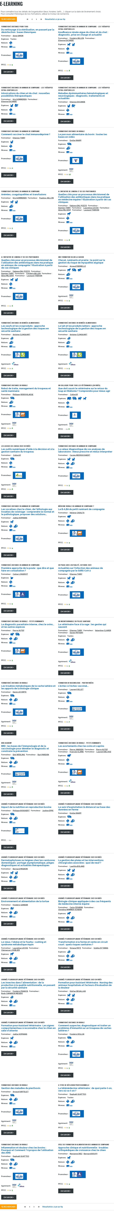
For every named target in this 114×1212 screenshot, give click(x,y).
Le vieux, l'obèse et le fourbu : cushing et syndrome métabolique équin (23, 943)
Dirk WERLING (19, 755)
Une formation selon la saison (71, 257)
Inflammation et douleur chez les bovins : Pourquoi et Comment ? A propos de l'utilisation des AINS (27, 1150)
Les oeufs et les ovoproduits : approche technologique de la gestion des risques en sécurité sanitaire (25, 328)
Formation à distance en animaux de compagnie (20, 131)
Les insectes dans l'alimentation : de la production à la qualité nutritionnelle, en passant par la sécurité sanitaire (28, 985)
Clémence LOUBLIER (10, 950)
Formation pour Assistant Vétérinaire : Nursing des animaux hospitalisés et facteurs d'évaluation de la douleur (85, 985)
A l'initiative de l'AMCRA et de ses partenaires (77, 191)
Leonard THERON (91, 210)
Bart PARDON (43, 755)
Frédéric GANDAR (20, 905)
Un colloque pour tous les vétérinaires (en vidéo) (79, 385)
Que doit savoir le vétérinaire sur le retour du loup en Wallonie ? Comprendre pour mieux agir (84, 389)
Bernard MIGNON (20, 869)
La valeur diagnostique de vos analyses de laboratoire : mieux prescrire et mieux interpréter (85, 450)
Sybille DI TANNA (101, 948)
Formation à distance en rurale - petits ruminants (22, 621)
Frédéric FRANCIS (20, 991)
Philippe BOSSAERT (21, 811)
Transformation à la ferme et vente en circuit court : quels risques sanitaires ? (83, 943)
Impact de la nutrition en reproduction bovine (26, 807)
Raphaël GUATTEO (78, 1094)
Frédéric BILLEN (77, 38)
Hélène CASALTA (77, 513)
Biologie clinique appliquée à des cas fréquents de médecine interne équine (84, 902)
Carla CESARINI (76, 907)
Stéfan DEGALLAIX (78, 991)
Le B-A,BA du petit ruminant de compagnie (81, 509)
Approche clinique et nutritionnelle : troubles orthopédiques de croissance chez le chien (83, 1148)
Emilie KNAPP (75, 140)
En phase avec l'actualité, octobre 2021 (74, 565)
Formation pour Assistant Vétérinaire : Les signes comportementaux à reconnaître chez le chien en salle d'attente (28, 1028)
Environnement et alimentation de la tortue (25, 901)
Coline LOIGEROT (20, 574)
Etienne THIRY (19, 138)
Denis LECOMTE (19, 692)
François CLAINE (77, 752)
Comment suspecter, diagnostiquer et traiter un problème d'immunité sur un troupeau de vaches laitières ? (84, 1028)
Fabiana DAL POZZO (78, 206)
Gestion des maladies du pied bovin (20, 1088)
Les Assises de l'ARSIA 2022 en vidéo (15, 446)
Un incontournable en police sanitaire (74, 621)
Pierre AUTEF (18, 630)
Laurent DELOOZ (103, 752)
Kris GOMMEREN (20, 99)
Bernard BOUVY (91, 1154)
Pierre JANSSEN (76, 750)
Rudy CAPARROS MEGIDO (12, 993)
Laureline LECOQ (90, 208)
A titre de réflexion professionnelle (73, 1085)
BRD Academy (6, 743)
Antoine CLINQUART (21, 335)
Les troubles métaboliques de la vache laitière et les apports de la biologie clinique (28, 687)
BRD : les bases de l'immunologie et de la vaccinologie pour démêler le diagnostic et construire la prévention (25, 748)
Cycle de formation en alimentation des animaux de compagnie (83, 1144)
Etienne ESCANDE (66, 40)
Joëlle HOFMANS (20, 518)
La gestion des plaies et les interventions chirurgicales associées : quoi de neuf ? (81, 861)
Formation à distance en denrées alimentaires (20, 322)
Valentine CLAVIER (103, 630)
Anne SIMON (18, 36)
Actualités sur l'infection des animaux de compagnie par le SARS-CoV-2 (80, 569)
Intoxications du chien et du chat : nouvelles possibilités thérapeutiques (25, 94)
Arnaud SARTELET (21, 1092)
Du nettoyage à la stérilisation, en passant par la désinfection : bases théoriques (27, 30)
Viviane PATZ (75, 948)
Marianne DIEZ (76, 1154)
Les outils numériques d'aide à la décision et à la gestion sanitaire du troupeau (27, 450)
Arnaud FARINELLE (78, 266)
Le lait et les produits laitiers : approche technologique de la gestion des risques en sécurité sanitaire (82, 328)
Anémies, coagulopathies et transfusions (23, 194)
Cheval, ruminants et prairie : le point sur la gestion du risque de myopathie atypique (81, 261)
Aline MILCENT (64, 210)
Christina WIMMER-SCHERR (70, 910)
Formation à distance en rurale (71, 131)
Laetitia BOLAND (77, 866)
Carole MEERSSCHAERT (80, 455)
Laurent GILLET (76, 689)
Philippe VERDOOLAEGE (23, 395)
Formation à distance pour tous (14, 26)
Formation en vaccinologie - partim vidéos (75, 682)
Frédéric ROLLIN (77, 1034)
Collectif (74, 395)
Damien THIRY (64, 208)
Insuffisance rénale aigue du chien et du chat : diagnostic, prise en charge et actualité (83, 33)
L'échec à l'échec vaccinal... (73, 686)
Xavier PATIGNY (76, 633)
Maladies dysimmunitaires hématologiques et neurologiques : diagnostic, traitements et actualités (83, 96)
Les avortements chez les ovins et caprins (81, 746)
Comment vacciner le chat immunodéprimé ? (25, 134)
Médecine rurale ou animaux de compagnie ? (76, 506)
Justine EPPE (47, 811)
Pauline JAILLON (46, 198)
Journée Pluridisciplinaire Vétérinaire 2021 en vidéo (23, 804)
